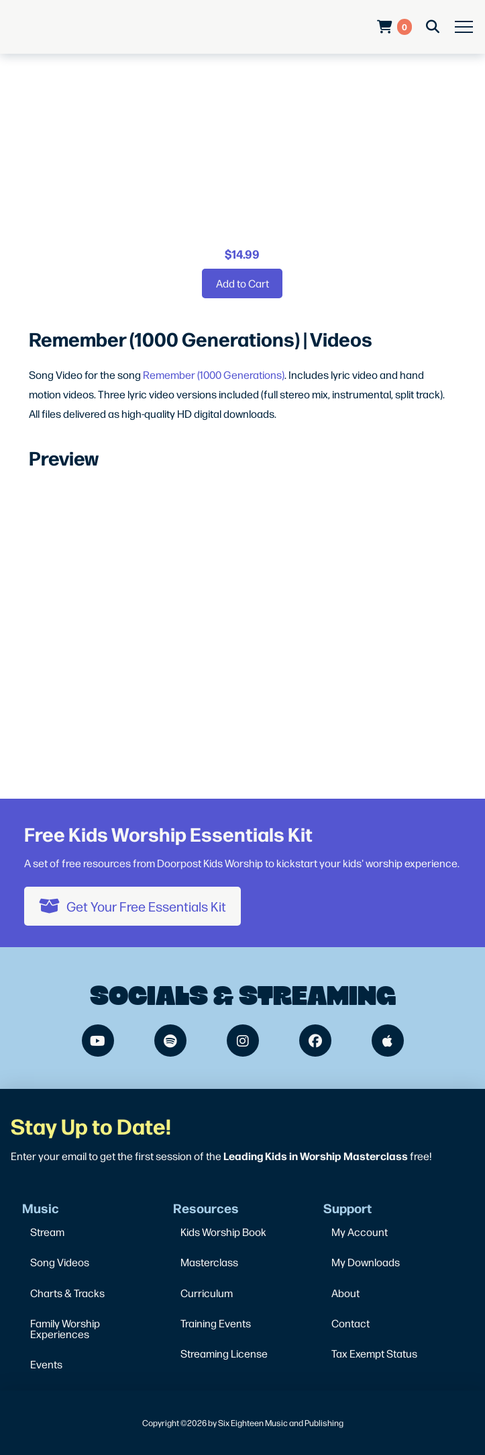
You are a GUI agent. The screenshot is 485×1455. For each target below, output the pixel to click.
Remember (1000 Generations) (213, 374)
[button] (464, 27)
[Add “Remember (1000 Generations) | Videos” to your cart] (242, 283)
